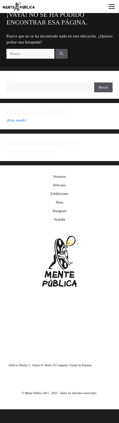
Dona (59, 202)
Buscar (11, 80)
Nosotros (59, 176)
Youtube (59, 219)
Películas (59, 185)
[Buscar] (61, 54)
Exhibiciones (59, 194)
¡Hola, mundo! (16, 120)
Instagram (59, 211)
